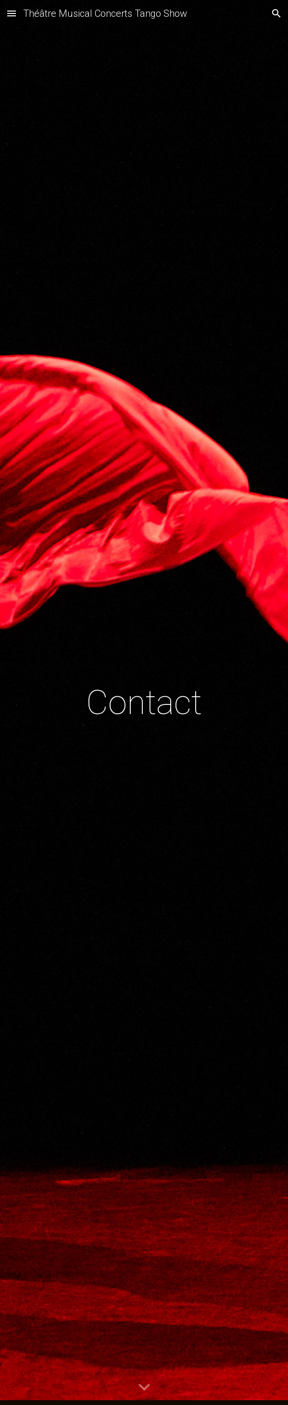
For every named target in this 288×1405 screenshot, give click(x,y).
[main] (144, 702)
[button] (11, 13)
